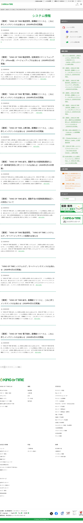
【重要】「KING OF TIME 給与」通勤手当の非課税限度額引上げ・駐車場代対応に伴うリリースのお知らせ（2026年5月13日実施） (27, 164)
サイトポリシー (17, 509)
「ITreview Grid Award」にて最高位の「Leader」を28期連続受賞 (73, 140)
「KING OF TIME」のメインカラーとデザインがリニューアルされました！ (73, 186)
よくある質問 (48, 1)
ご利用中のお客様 (38, 1)
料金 (29, 443)
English (14, 512)
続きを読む (44, 78)
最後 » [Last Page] (19, 366)
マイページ (3, 477)
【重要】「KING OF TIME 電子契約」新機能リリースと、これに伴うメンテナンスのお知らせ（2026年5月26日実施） (73, 97)
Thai (20, 512)
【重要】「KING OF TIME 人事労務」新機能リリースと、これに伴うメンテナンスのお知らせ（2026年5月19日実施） (73, 110)
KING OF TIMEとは (6, 385)
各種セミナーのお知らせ (59, 1)
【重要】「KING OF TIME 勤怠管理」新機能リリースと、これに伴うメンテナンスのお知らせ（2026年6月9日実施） (73, 72)
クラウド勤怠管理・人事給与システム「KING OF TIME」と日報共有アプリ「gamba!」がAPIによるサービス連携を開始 (73, 60)
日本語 (26, 512)
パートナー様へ (71, 1)
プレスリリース (74, 37)
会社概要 (2, 509)
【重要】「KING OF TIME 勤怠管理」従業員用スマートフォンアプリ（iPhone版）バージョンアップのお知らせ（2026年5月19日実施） (28, 60)
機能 (29, 385)
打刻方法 (58, 385)
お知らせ (72, 31)
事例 (56, 443)
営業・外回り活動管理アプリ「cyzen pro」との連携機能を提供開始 (73, 132)
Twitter (51, 512)
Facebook (56, 512)
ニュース (68, 27)
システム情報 (73, 42)
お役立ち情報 (4, 443)
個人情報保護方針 (8, 509)
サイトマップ (24, 509)
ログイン (79, 1)
